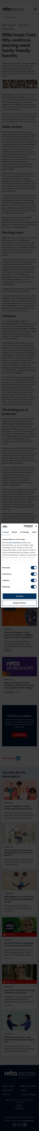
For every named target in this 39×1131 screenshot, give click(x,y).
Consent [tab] (5, 532)
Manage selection (19, 603)
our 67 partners (15, 542)
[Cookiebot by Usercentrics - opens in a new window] (24, 526)
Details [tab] (14, 532)
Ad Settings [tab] (24, 532)
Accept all (19, 596)
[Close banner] (36, 526)
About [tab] (34, 532)
